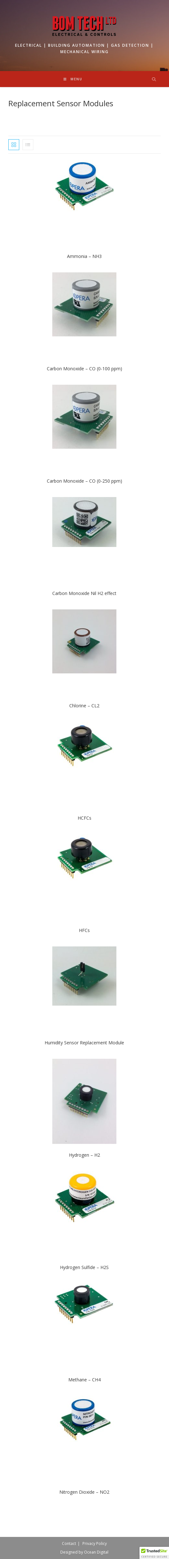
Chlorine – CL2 (84, 706)
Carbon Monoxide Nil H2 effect (84, 593)
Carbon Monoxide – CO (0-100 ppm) (84, 369)
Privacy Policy (94, 1543)
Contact (69, 1543)
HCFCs (84, 818)
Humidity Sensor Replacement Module (84, 1043)
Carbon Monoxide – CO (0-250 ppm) (84, 481)
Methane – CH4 (84, 1380)
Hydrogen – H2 (84, 1155)
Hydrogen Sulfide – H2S (84, 1267)
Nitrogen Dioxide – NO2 (84, 1492)
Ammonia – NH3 (84, 256)
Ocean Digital (96, 1552)
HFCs (84, 930)
